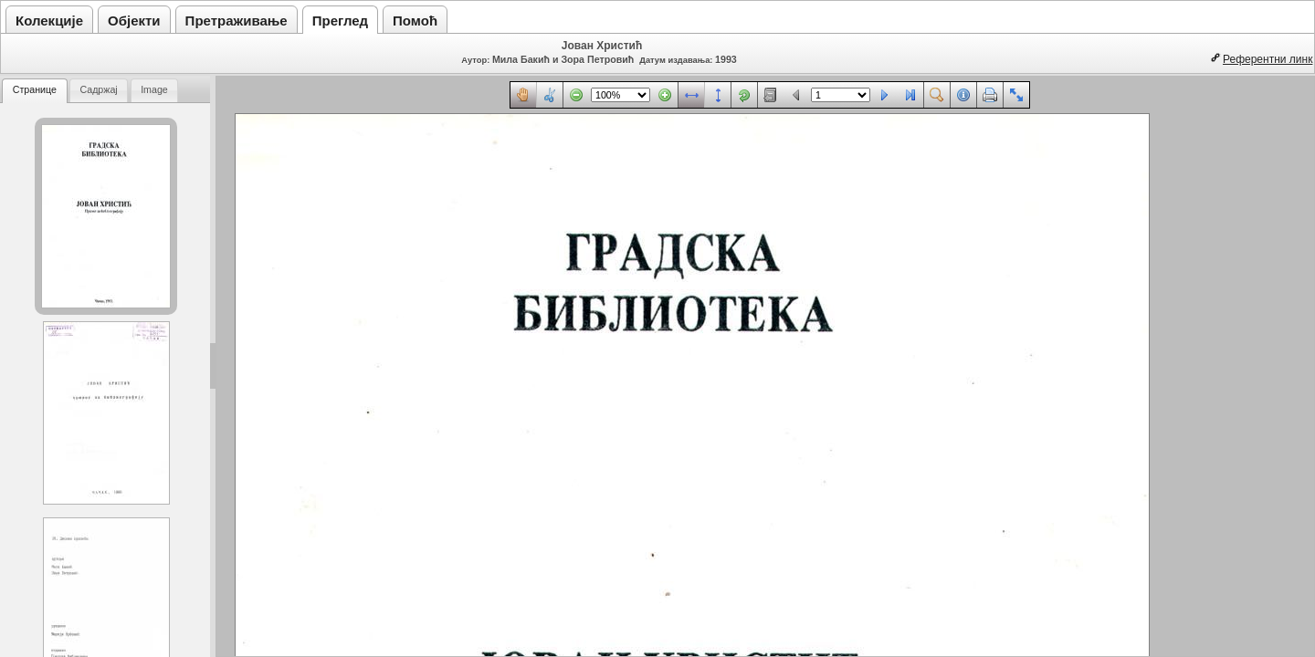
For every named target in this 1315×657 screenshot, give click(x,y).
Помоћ (415, 20)
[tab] (35, 90)
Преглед (340, 20)
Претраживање (236, 20)
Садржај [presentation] (98, 89)
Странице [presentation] (35, 89)
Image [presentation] (154, 89)
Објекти (134, 20)
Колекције (49, 20)
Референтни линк (1267, 59)
